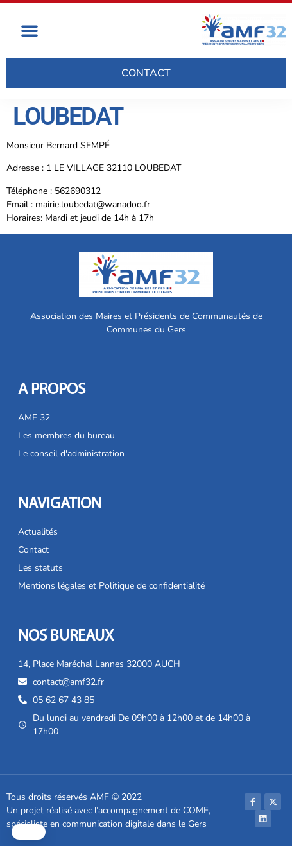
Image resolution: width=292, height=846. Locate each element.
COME (196, 810)
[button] (29, 30)
